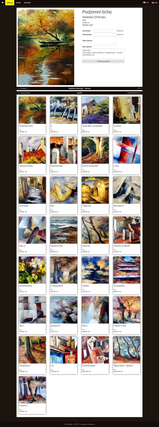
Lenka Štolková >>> (134, 93)
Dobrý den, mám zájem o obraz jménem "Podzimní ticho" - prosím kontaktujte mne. (103, 53)
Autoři (18, 3)
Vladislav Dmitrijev (94, 17)
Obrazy (10, 3)
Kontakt (27, 3)
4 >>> (139, 88)
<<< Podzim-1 (23, 88)
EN (154, 3)
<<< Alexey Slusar (24, 93)
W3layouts (91, 424)
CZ (145, 3)
